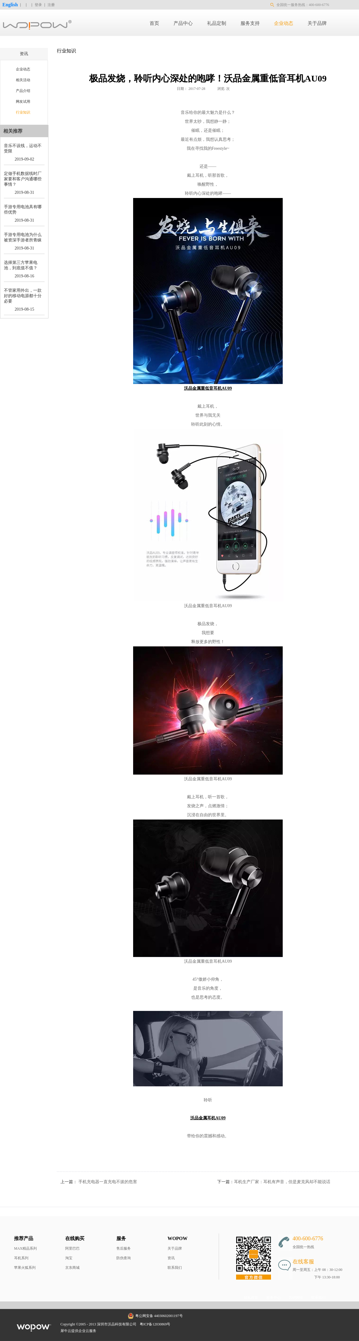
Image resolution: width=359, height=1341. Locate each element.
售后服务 (123, 1248)
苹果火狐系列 (25, 1268)
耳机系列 (21, 1258)
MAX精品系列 (25, 1248)
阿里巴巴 (72, 1248)
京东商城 (72, 1268)
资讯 (171, 1258)
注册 (51, 5)
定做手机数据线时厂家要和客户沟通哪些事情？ (23, 179)
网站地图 (182, 1324)
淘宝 (68, 1258)
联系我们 (175, 1268)
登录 (38, 5)
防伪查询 (123, 1258)
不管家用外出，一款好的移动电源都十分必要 (23, 295)
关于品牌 (175, 1248)
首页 (154, 23)
